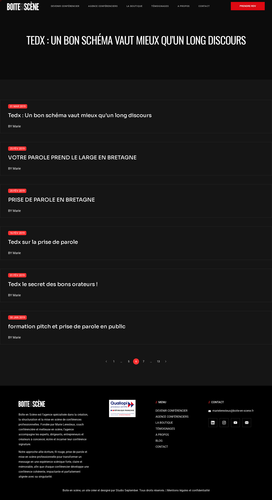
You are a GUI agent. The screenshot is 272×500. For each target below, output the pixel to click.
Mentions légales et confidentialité (188, 490)
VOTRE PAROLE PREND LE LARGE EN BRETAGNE (72, 157)
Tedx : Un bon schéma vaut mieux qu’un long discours (80, 115)
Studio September (127, 490)
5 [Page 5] (128, 361)
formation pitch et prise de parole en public (66, 326)
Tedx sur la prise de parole (43, 242)
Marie (17, 126)
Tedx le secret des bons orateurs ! (53, 284)
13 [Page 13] (158, 361)
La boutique (164, 422)
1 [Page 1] (114, 361)
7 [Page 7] (143, 361)
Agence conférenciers (172, 416)
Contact (162, 446)
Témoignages (165, 428)
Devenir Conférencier (172, 410)
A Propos (162, 434)
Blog (159, 440)
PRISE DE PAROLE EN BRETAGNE (51, 199)
